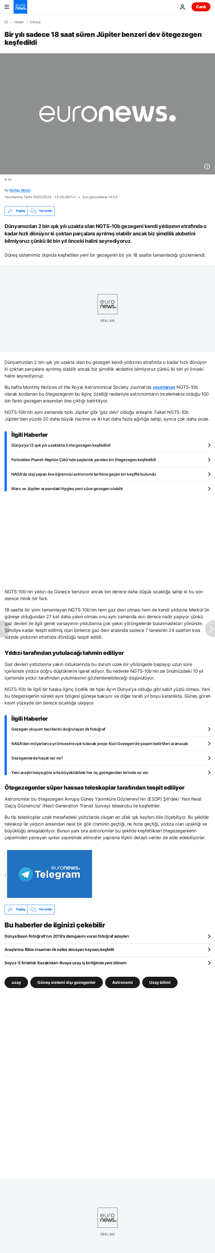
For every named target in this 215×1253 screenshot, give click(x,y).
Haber (19, 22)
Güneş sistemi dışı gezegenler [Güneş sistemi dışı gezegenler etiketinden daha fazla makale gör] (66, 982)
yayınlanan (164, 387)
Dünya (35, 22)
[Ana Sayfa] (6, 22)
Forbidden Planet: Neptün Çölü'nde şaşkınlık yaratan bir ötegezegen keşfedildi (83, 459)
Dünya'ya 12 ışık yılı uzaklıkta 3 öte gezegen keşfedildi (60, 445)
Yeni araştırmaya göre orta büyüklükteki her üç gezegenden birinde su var (79, 772)
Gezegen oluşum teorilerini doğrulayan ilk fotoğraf (58, 729)
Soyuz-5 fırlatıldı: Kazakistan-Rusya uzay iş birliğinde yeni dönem (66, 962)
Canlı (201, 6)
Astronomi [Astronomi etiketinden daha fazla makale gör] (122, 982)
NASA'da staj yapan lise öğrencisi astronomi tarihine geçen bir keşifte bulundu (83, 474)
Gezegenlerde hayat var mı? (37, 758)
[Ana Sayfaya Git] (20, 7)
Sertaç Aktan (19, 190)
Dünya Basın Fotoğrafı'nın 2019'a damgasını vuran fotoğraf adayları (67, 936)
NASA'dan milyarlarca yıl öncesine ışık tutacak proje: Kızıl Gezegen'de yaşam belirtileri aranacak (99, 743)
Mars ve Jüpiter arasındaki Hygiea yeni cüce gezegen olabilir (67, 488)
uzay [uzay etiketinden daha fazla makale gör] (16, 982)
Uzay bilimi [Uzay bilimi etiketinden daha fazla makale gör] (160, 982)
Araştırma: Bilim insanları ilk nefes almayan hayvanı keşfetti (59, 949)
